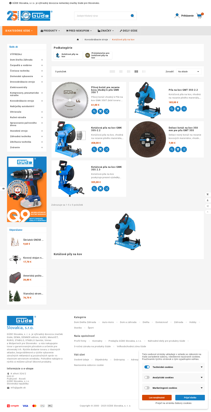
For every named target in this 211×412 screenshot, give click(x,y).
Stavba (78, 328)
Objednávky (101, 359)
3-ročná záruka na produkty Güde (92, 346)
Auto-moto (108, 322)
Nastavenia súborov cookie (89, 365)
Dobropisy (119, 359)
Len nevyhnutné (157, 397)
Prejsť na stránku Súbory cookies (174, 403)
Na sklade (189, 71)
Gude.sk (13, 46)
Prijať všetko (190, 397)
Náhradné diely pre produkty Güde (166, 341)
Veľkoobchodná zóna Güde (131, 346)
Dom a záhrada (128, 322)
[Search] (101, 16)
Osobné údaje (81, 359)
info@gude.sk (18, 387)
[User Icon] (184, 15)
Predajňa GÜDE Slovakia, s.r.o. (125, 341)
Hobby (192, 322)
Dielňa (146, 322)
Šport (91, 328)
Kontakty (97, 341)
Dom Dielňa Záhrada (85, 322)
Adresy (135, 359)
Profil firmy (80, 341)
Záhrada (178, 322)
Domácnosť (162, 322)
